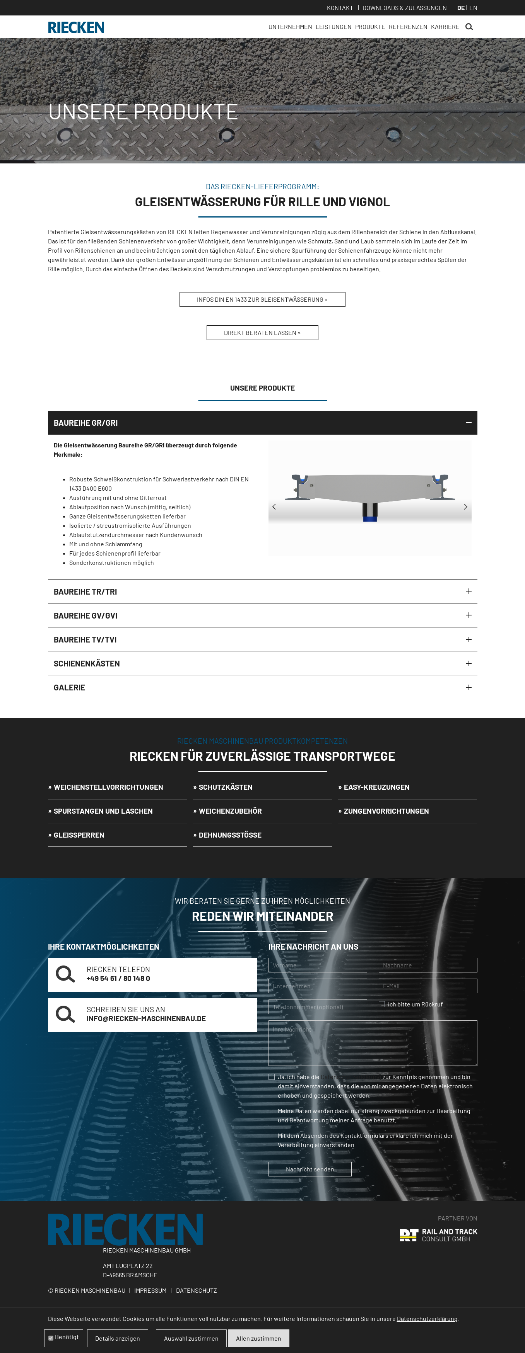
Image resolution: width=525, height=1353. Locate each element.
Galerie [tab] (69, 687)
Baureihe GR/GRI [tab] (86, 422)
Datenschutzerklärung (351, 1076)
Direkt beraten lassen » (262, 332)
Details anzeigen (117, 1338)
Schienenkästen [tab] (87, 663)
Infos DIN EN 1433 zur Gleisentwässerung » (262, 299)
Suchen (469, 27)
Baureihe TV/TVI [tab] (85, 639)
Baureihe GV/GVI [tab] (85, 615)
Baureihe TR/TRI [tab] (85, 591)
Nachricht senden (310, 1169)
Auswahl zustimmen (191, 1338)
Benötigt (67, 1336)
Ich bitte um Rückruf (415, 1004)
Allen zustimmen (258, 1338)
